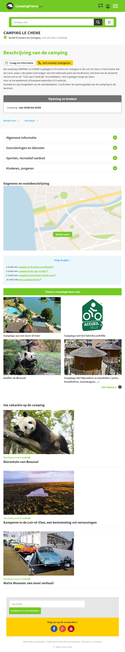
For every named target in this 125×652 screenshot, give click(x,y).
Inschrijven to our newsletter (25, 610)
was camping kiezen (29, 279)
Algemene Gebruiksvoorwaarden (63, 642)
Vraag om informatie (19, 63)
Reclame (86, 642)
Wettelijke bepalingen (34, 642)
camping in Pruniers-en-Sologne (35, 266)
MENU (115, 6)
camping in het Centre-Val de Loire (36, 275)
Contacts (97, 642)
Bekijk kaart (11, 120)
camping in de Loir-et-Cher (32, 271)
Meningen (31, 120)
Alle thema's (112, 387)
